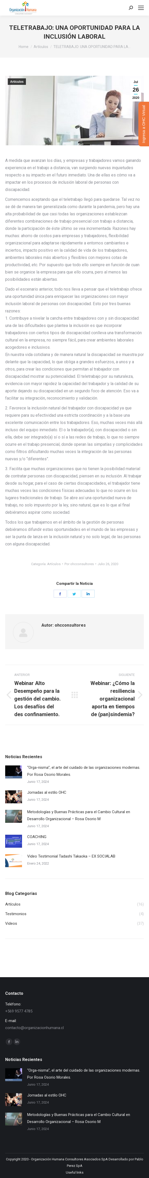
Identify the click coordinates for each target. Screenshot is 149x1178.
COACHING (36, 836)
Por (79, 564)
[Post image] (13, 771)
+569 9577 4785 (18, 1011)
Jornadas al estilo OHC (46, 792)
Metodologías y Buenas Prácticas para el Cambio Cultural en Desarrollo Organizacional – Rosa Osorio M (78, 815)
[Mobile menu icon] (141, 8)
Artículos (17, 82)
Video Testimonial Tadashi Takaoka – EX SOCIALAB (71, 856)
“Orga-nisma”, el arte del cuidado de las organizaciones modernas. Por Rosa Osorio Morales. (83, 771)
